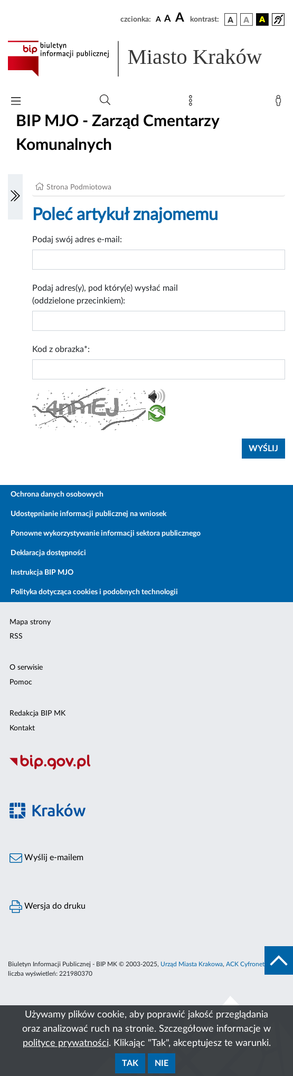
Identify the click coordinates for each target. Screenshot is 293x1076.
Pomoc (21, 682)
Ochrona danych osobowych (57, 494)
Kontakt (22, 728)
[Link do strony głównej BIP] (146, 58)
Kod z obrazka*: (61, 349)
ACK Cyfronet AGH (253, 964)
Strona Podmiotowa (78, 187)
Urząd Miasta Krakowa (191, 964)
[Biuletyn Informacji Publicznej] (146, 768)
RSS (16, 636)
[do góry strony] (278, 960)
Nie (161, 1063)
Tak (130, 1063)
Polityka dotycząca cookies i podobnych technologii (94, 592)
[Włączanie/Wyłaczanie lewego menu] (15, 197)
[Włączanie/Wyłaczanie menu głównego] (16, 102)
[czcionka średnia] (167, 19)
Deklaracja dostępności (48, 553)
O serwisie (26, 667)
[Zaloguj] (280, 103)
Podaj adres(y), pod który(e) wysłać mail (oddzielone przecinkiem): (105, 294)
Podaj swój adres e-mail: (77, 239)
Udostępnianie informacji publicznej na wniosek (88, 514)
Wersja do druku (48, 906)
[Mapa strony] (192, 103)
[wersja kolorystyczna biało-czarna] (246, 19)
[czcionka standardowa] (158, 19)
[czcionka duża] (181, 17)
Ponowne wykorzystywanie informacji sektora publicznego (106, 533)
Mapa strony (30, 622)
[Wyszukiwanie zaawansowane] (105, 100)
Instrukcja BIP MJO (42, 572)
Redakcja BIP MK (37, 713)
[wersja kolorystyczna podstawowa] (231, 19)
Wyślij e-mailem (46, 858)
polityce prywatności (66, 1043)
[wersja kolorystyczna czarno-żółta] (262, 19)
